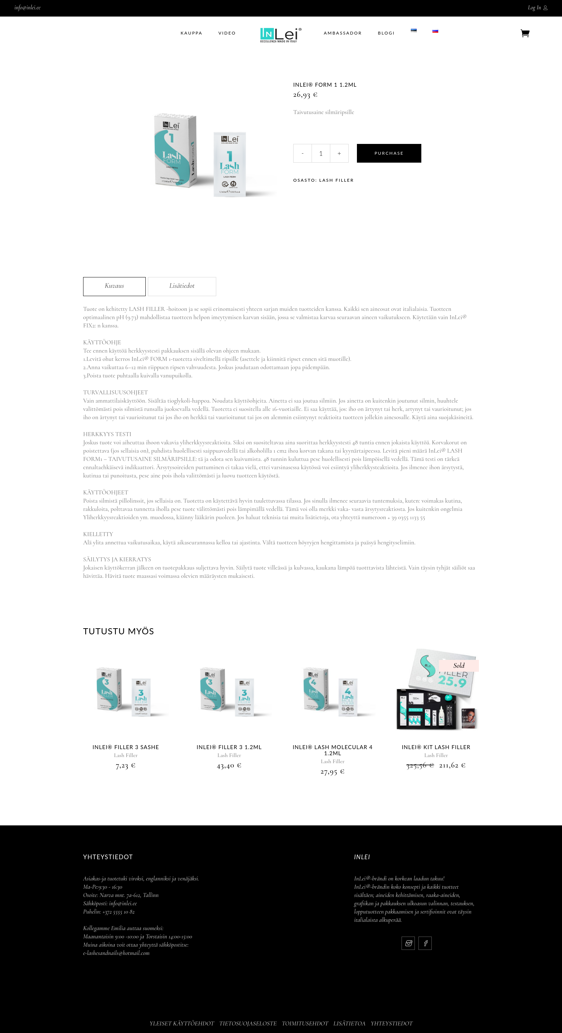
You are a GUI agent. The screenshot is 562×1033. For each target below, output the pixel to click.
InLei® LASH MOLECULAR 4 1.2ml (333, 750)
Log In (534, 7)
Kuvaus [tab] (114, 285)
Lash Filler (336, 180)
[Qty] (321, 153)
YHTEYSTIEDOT (391, 1023)
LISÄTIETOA (349, 1023)
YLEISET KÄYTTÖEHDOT (181, 1023)
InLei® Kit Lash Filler (436, 747)
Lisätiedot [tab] (182, 285)
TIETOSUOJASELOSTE (248, 1023)
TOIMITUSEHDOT (305, 1023)
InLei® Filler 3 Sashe (125, 747)
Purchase (389, 153)
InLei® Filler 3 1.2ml (229, 747)
